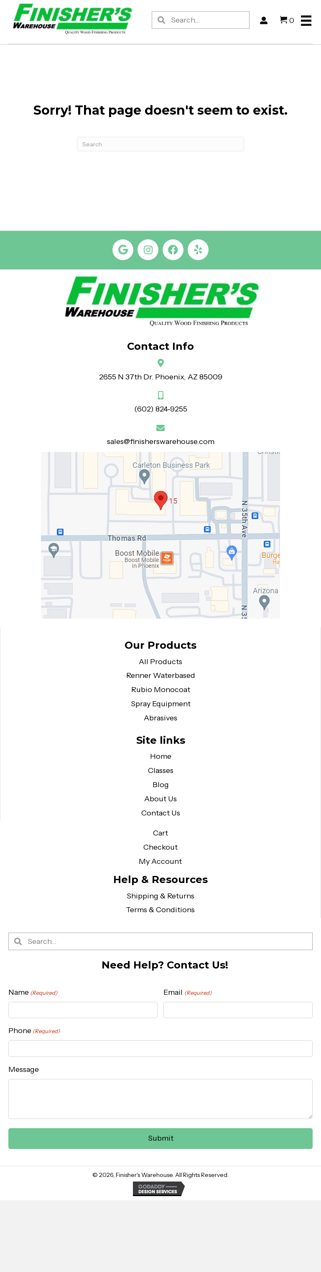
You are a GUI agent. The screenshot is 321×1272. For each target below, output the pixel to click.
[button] (122, 249)
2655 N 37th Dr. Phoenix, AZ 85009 (160, 376)
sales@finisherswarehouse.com (160, 441)
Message (23, 1069)
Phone (34, 1031)
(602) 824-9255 (160, 409)
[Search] (160, 144)
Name (32, 992)
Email (187, 992)
